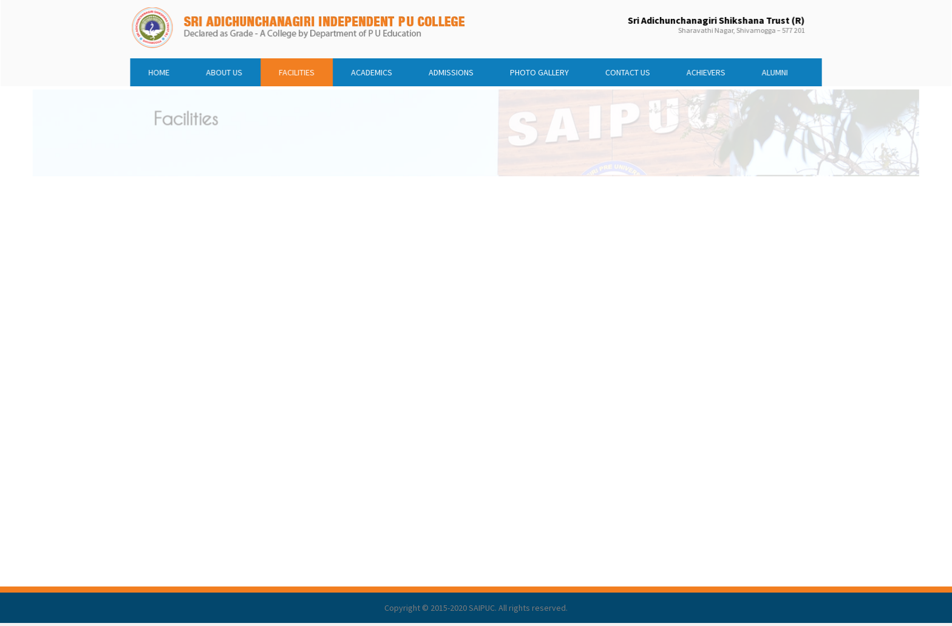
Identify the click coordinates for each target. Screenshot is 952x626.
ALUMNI (750, 70)
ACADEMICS (380, 70)
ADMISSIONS (453, 70)
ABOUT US (245, 70)
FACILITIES (311, 70)
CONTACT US (615, 70)
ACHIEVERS (687, 70)
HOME (185, 70)
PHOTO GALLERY (534, 70)
